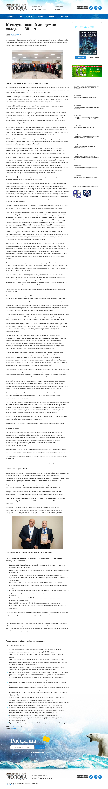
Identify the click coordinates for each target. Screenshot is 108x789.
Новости (29, 16)
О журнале (40, 16)
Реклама (51, 16)
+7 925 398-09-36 (82, 7)
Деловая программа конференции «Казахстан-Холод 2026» (86, 108)
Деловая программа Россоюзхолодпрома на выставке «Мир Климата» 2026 (85, 168)
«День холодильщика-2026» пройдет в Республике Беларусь (84, 146)
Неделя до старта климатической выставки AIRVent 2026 (85, 178)
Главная (10, 16)
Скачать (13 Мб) (80, 57)
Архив (94, 57)
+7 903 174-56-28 (82, 9)
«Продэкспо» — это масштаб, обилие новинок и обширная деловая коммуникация (86, 137)
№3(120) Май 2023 (15, 34)
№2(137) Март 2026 (84, 27)
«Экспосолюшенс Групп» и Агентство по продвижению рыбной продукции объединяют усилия (86, 158)
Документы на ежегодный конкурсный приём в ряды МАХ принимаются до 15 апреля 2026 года (86, 118)
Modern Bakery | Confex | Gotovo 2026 (84, 127)
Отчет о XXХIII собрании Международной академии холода (85, 98)
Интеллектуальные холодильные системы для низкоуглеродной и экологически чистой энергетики (86, 87)
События (13, 35)
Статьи (19, 16)
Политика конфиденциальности (40, 752)
